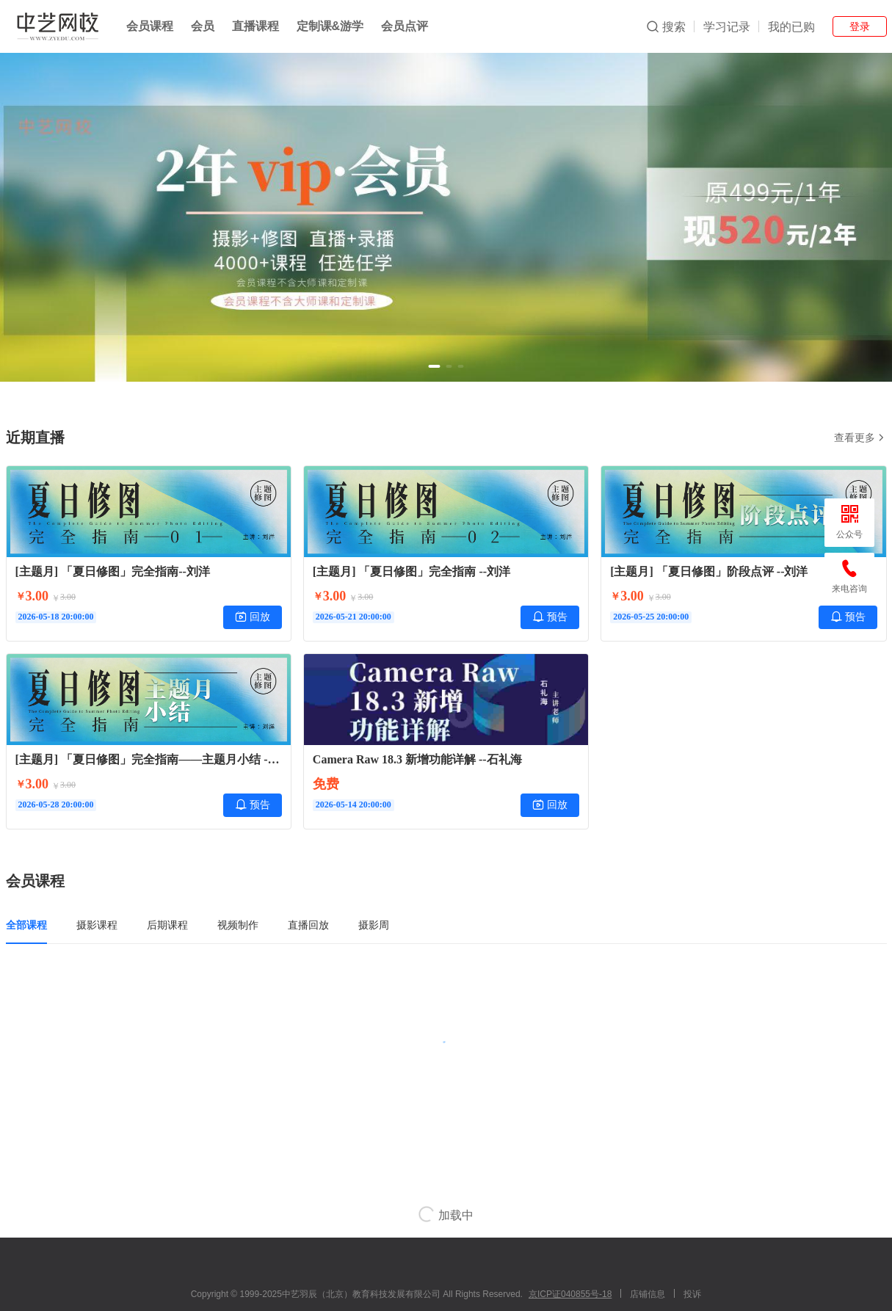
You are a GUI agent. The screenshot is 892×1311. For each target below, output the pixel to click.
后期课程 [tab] (167, 925)
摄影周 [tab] (373, 925)
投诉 (692, 1294)
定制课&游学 (330, 26)
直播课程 (255, 26)
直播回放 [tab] (308, 925)
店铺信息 (647, 1294)
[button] (434, 366)
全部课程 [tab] (26, 925)
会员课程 (149, 26)
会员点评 (404, 26)
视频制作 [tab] (237, 925)
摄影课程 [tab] (96, 925)
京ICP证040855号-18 (570, 1294)
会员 (202, 26)
